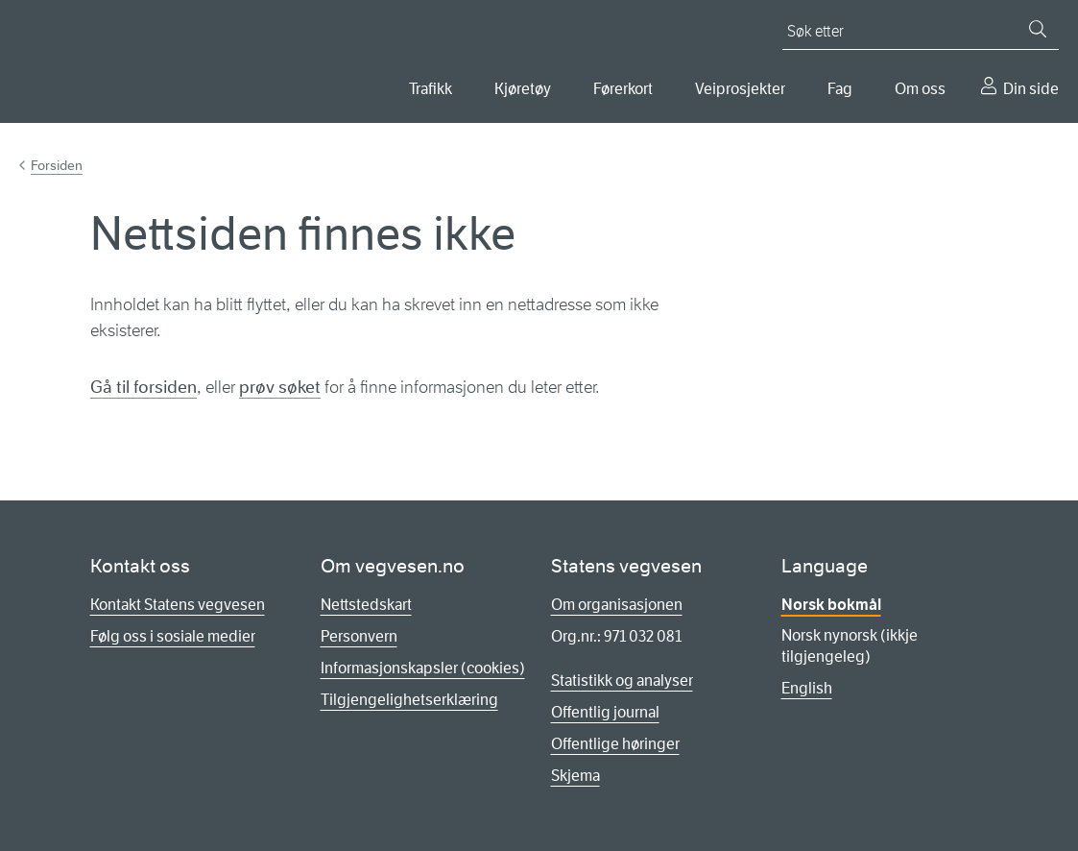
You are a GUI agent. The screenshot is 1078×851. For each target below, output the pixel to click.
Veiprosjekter (740, 89)
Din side (1031, 89)
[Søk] (1038, 29)
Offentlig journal (605, 712)
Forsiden (57, 165)
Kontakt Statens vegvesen (177, 605)
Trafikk (430, 89)
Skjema (575, 775)
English (806, 688)
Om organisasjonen (617, 605)
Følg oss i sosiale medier (172, 636)
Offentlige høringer (615, 744)
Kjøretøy (522, 89)
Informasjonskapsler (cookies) (423, 668)
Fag (839, 89)
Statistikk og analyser (622, 680)
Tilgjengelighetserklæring (409, 700)
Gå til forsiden (143, 387)
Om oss (920, 89)
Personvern (359, 636)
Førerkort (623, 89)
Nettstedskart (366, 605)
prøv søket (280, 387)
